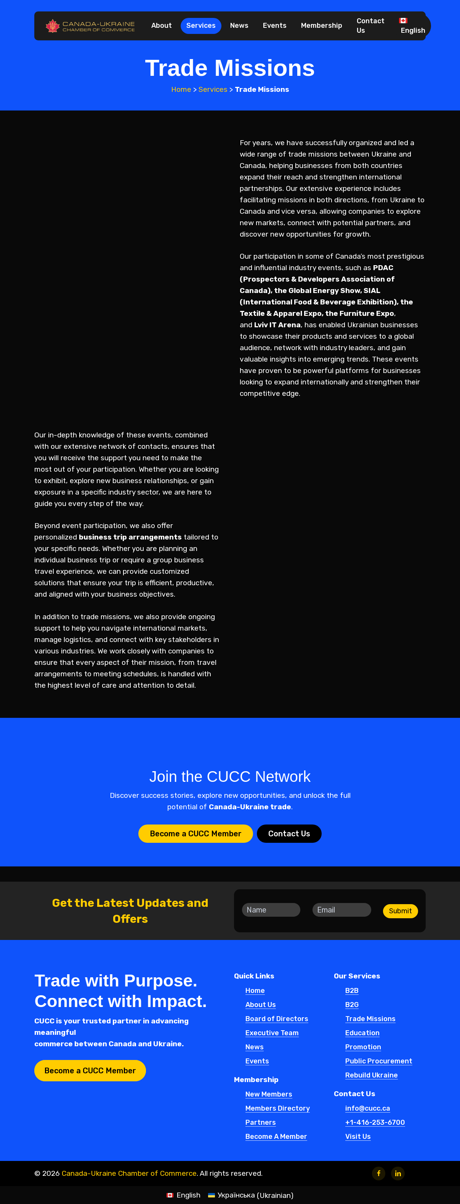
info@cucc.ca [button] (367, 1109)
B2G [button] (352, 1005)
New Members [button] (268, 1094)
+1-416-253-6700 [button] (375, 1123)
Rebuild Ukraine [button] (371, 1075)
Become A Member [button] (276, 1137)
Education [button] (362, 1033)
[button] (196, 833)
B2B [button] (352, 991)
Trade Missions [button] (370, 1019)
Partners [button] (260, 1123)
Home (181, 89)
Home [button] (255, 991)
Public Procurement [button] (378, 1061)
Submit (400, 911)
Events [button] (257, 1061)
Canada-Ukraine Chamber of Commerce (129, 1173)
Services (213, 89)
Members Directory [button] (277, 1109)
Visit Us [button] (358, 1137)
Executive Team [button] (272, 1033)
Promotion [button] (363, 1047)
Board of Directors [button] (276, 1019)
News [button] (254, 1047)
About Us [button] (260, 1005)
